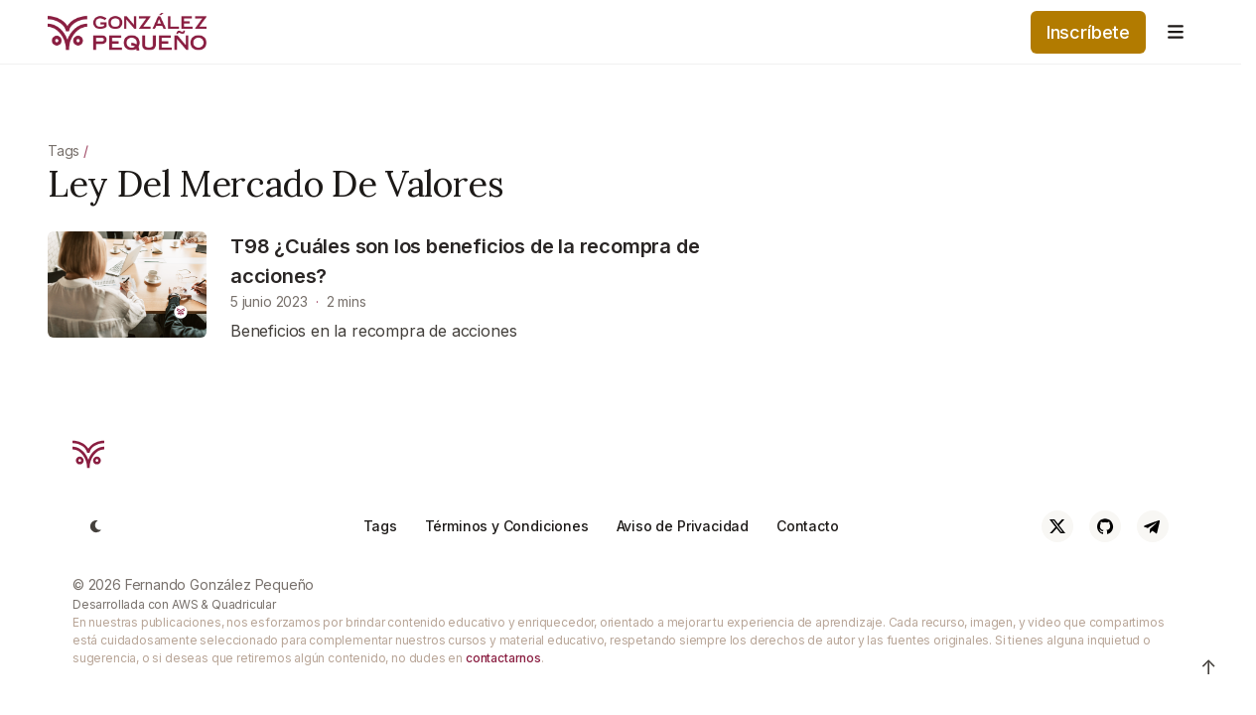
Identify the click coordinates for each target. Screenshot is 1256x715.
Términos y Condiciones (507, 525)
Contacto (807, 525)
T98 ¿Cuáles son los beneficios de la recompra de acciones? (464, 261)
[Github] (1105, 526)
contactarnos (503, 657)
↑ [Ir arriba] (1208, 667)
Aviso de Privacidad (683, 525)
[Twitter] (1057, 526)
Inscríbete (1088, 32)
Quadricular (243, 604)
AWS (185, 604)
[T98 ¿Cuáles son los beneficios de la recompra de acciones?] (127, 284)
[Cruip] (88, 455)
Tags (63, 150)
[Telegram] (1153, 526)
